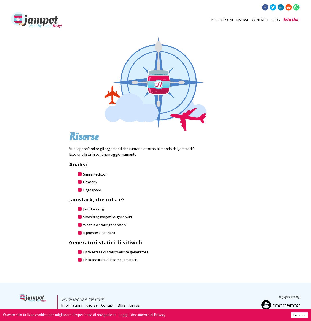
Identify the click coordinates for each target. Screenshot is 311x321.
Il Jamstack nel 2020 (99, 233)
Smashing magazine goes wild (107, 217)
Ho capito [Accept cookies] (299, 315)
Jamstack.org (93, 209)
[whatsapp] (296, 7)
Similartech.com (95, 174)
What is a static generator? (105, 225)
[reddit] (288, 7)
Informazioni (221, 20)
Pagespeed (92, 190)
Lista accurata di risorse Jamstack (110, 260)
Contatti (260, 20)
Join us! (290, 19)
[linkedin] (281, 7)
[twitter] (273, 7)
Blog (275, 20)
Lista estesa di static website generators (115, 252)
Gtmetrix (90, 182)
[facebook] (265, 7)
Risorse (242, 20)
